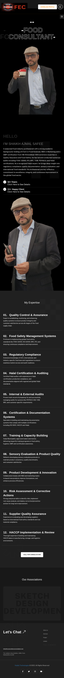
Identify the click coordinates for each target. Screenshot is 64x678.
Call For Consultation (32, 554)
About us (45, 630)
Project (45, 637)
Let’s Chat (14, 632)
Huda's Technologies (22, 665)
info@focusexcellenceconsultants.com (13, 649)
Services (45, 634)
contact (45, 641)
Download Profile (47, 7)
